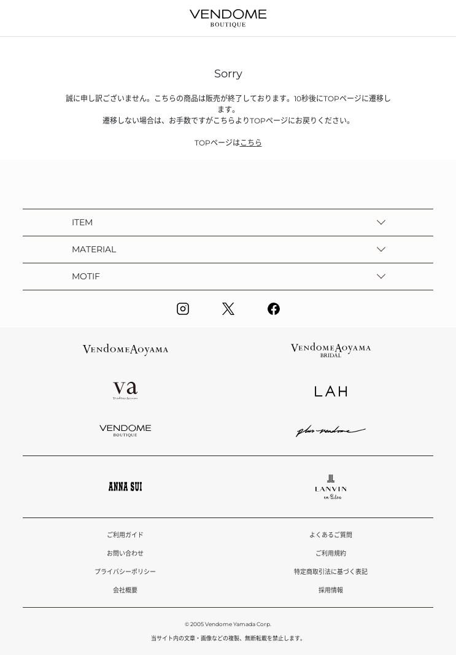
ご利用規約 (330, 553)
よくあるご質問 (330, 535)
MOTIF (86, 276)
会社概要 (125, 590)
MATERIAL (94, 249)
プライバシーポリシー (125, 572)
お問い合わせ (125, 553)
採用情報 (331, 590)
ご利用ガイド (125, 535)
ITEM (82, 222)
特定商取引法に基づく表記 (331, 572)
